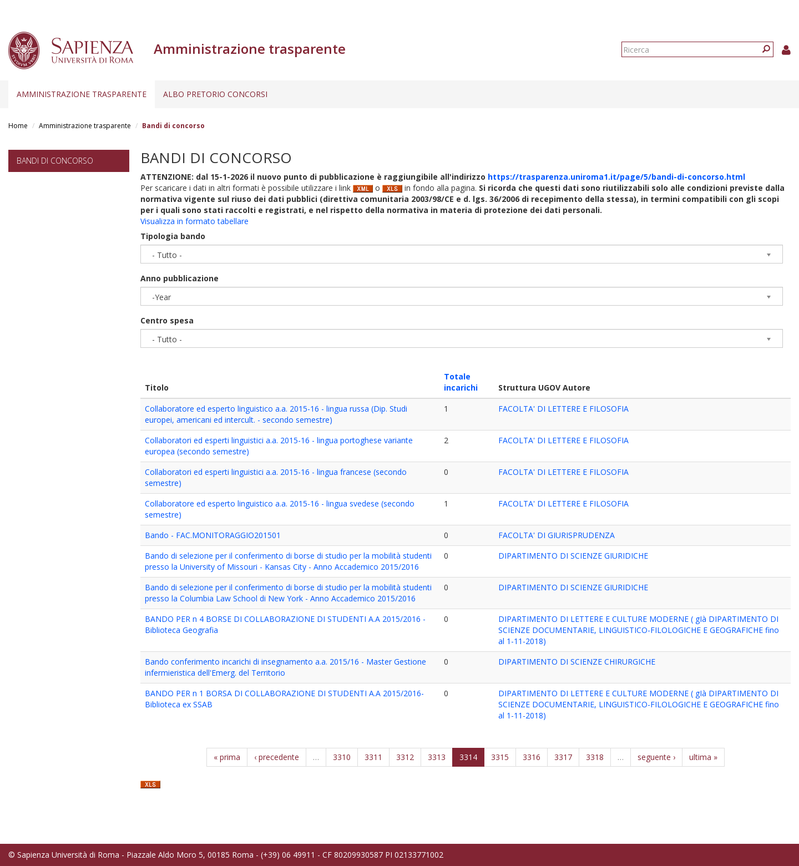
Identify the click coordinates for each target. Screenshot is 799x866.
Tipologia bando (172, 236)
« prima (227, 757)
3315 (500, 757)
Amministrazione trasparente (81, 94)
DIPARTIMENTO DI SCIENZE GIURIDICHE (573, 555)
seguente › (656, 757)
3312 (405, 757)
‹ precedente (276, 757)
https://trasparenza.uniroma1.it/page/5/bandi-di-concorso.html (616, 176)
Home (18, 125)
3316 (531, 757)
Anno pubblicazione (179, 278)
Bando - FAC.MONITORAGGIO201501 (213, 535)
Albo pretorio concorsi (215, 94)
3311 (373, 757)
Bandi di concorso (55, 160)
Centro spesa (167, 320)
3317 (563, 757)
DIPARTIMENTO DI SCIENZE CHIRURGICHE (576, 661)
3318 (595, 757)
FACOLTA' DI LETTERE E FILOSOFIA (563, 408)
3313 (437, 757)
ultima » (703, 757)
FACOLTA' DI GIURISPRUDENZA (556, 535)
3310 (342, 757)
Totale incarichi (461, 382)
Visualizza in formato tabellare (194, 221)
